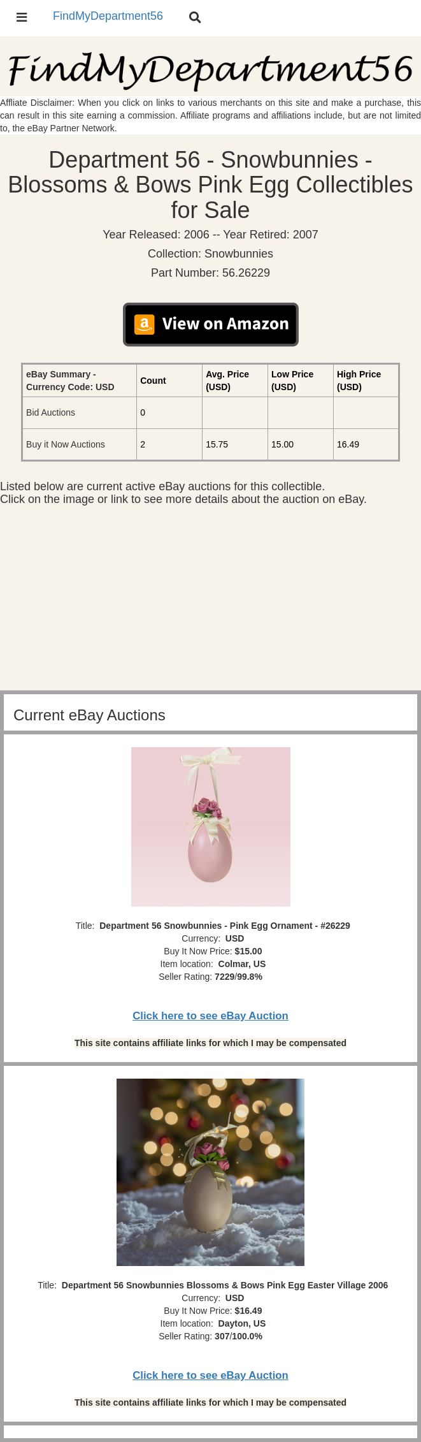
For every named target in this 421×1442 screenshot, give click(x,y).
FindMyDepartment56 (108, 16)
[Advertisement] (210, 601)
